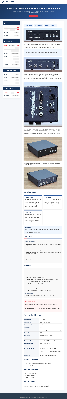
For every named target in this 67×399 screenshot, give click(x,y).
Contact (63, 1)
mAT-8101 (6, 64)
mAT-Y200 (6, 56)
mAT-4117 (6, 92)
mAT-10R (6, 29)
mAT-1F (5, 45)
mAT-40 (5, 74)
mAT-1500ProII (7, 82)
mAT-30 (5, 48)
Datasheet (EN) (28, 25)
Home (59, 1)
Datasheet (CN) (38, 25)
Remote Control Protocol (50, 25)
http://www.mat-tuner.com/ (33, 385)
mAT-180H (6, 50)
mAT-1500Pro (6, 80)
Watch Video (33, 15)
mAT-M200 (6, 59)
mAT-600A (6, 32)
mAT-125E (6, 35)
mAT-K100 (6, 53)
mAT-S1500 (6, 95)
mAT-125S (6, 27)
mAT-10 (5, 77)
